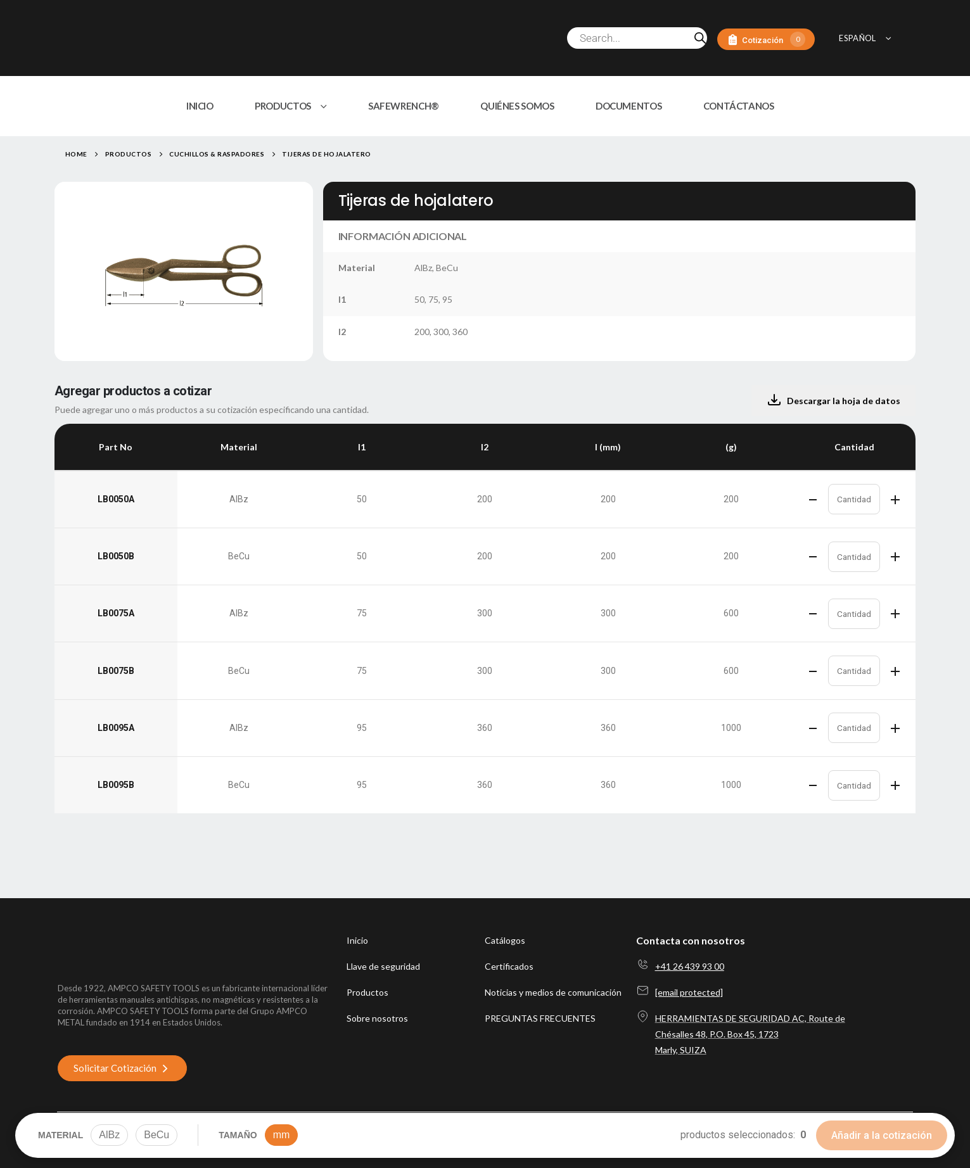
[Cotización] (766, 40)
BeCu (156, 1134)
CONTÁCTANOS (738, 105)
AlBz (109, 1134)
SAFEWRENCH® (403, 105)
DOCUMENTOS (628, 105)
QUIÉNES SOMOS (517, 105)
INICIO (200, 105)
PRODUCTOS (283, 105)
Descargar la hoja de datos (833, 400)
